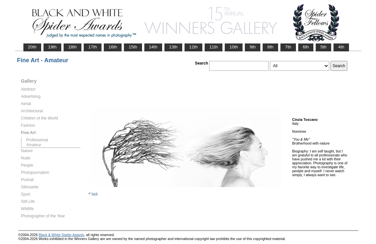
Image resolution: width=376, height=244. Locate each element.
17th (93, 46)
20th (32, 46)
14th (153, 46)
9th (252, 46)
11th (213, 46)
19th (52, 46)
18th (72, 46)
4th (341, 46)
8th (270, 46)
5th (323, 46)
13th (173, 46)
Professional (37, 140)
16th (113, 46)
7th (288, 46)
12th (193, 46)
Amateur (33, 145)
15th (133, 46)
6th (306, 46)
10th (234, 46)
